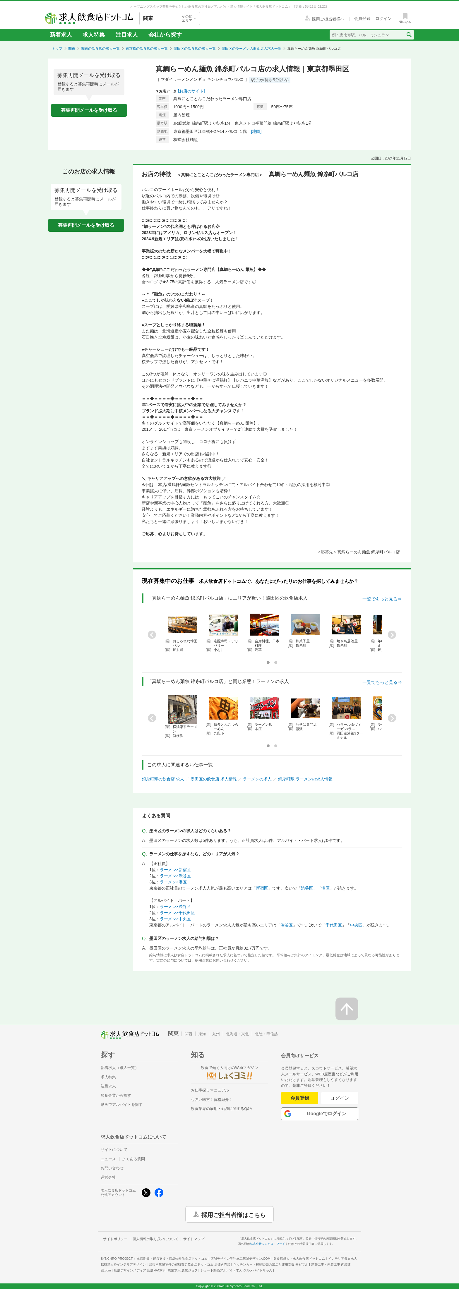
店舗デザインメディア (139, 1270)
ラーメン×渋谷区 (175, 875)
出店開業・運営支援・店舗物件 (172, 1258)
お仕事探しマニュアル (210, 1090)
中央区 (356, 925)
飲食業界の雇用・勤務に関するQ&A (221, 1108)
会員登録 (299, 1098)
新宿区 (262, 888)
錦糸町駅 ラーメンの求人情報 (305, 779)
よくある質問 (133, 1159)
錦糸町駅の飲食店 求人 (163, 779)
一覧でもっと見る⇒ (382, 598)
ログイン (340, 1098)
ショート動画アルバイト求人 (236, 1270)
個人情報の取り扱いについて (155, 1239)
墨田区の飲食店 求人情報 (214, 779)
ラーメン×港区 (173, 882)
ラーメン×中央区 (175, 918)
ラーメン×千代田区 (177, 912)
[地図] (256, 131)
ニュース (108, 1159)
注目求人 (127, 35)
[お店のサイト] (191, 91)
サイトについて (114, 1149)
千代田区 (334, 925)
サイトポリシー (115, 1239)
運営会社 (108, 1177)
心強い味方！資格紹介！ (212, 1099)
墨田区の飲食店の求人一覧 (195, 49)
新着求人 (61, 35)
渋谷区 (307, 888)
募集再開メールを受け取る (89, 110)
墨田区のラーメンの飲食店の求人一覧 (251, 49)
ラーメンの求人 (257, 779)
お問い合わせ (112, 1168)
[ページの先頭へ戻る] (346, 1009)
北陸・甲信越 (266, 1034)
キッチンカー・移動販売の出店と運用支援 (270, 1264)
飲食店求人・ (299, 1258)
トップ (57, 49)
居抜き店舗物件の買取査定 (189, 1264)
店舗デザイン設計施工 (240, 1258)
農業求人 (183, 1270)
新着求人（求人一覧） (120, 1067)
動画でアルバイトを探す (122, 1104)
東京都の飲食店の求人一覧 (147, 49)
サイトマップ (193, 1239)
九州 (216, 1034)
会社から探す (165, 35)
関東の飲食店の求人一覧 (100, 49)
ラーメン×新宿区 (175, 869)
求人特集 (94, 35)
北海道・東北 (237, 1034)
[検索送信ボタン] (409, 34)
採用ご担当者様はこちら (233, 1214)
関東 (71, 49)
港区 (325, 888)
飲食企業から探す (116, 1095)
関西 (188, 1034)
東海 (202, 1034)
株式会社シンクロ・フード (267, 1243)
